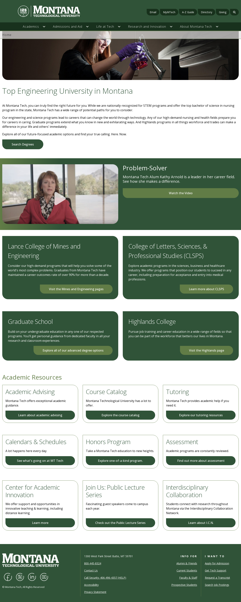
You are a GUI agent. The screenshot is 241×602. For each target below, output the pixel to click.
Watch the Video (181, 193)
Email (153, 12)
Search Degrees (23, 144)
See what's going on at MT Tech (40, 461)
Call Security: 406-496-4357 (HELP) (105, 577)
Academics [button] (31, 26)
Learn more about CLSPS (206, 289)
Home (6, 35)
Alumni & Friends (186, 563)
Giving (222, 12)
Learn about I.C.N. (201, 523)
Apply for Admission (217, 563)
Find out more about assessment (201, 461)
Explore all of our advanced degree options (73, 350)
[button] (46, 26)
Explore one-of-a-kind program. (120, 461)
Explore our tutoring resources (201, 415)
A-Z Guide (188, 12)
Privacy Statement (95, 592)
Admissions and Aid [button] (67, 26)
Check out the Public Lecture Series (120, 523)
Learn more (40, 523)
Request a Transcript (217, 577)
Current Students (187, 570)
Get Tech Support (215, 570)
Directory (206, 12)
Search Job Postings (217, 585)
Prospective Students (184, 585)
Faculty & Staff (188, 577)
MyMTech (169, 12)
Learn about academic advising (40, 415)
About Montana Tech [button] (196, 26)
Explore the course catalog (120, 415)
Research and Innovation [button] (147, 26)
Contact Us (91, 570)
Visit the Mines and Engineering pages (76, 289)
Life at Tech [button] (105, 26)
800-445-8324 (92, 563)
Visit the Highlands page (206, 350)
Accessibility (91, 585)
